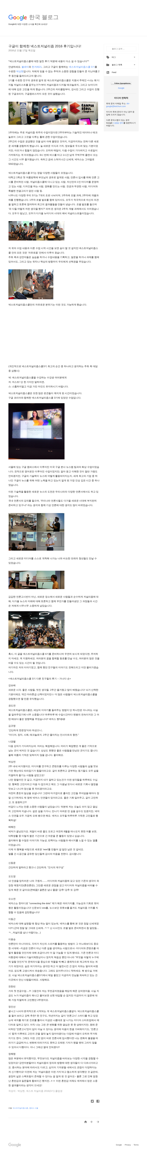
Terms (136, 1145)
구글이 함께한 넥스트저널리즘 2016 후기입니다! (44, 46)
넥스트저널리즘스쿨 (20, 1108)
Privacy (128, 1145)
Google (121, 88)
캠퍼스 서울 (33, 1108)
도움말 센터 (118, 123)
